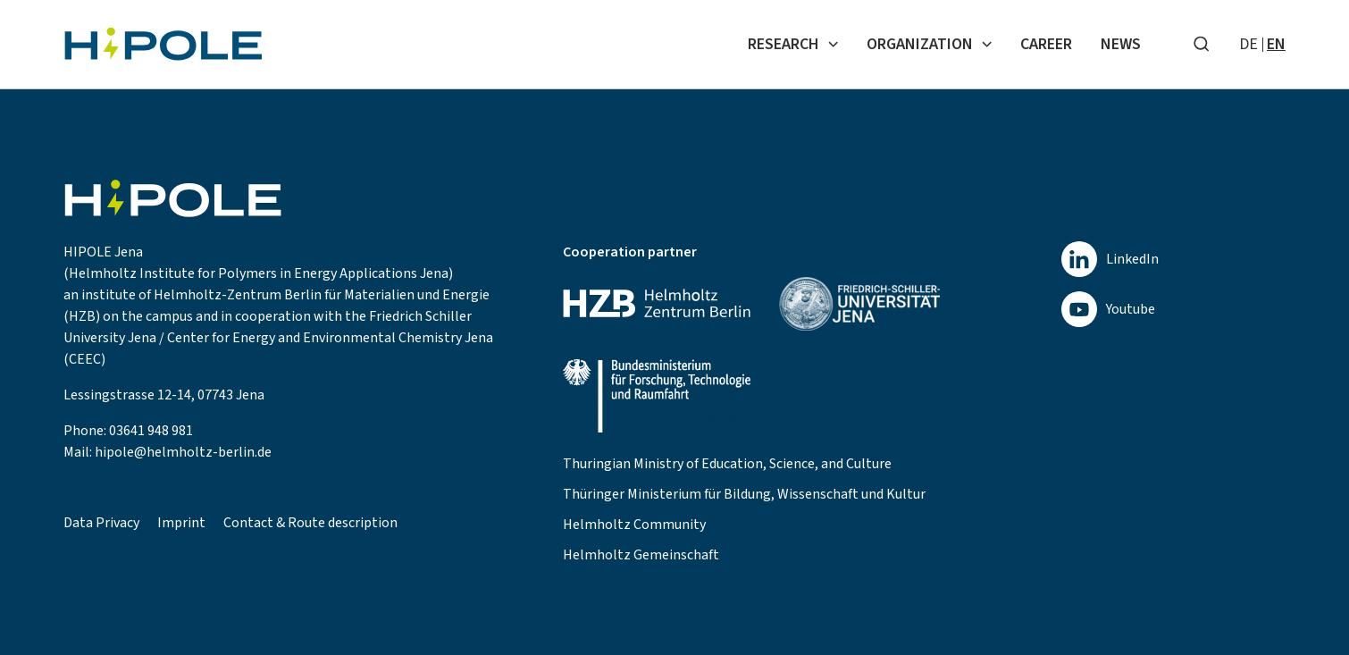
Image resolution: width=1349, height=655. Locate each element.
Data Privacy (101, 523)
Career (1046, 44)
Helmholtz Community (634, 524)
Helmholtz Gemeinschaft (641, 555)
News (1121, 44)
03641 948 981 (151, 431)
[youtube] (1110, 309)
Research (793, 44)
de (1248, 44)
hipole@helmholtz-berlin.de (183, 452)
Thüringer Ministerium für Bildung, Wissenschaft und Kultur (744, 494)
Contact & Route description (310, 523)
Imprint (181, 523)
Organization (929, 44)
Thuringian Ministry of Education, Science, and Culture (727, 464)
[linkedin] (1110, 259)
